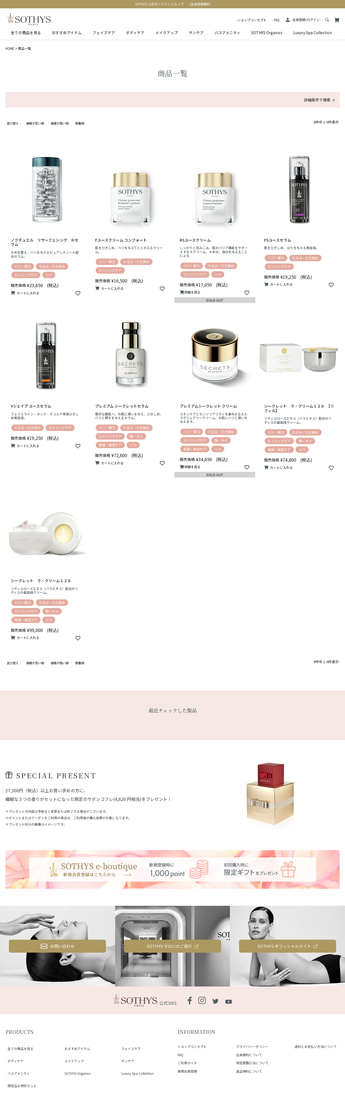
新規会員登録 (187, 1071)
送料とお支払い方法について (316, 1046)
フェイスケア (103, 32)
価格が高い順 (59, 123)
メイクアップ (166, 32)
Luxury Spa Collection (312, 32)
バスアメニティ (227, 32)
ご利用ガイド (187, 1062)
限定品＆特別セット (19, 1065)
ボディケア (135, 32)
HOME (9, 48)
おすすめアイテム (67, 32)
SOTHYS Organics (266, 32)
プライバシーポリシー (252, 1046)
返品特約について (249, 1071)
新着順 (79, 123)
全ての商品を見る (26, 32)
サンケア (196, 32)
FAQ (277, 19)
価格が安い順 (35, 123)
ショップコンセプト (252, 19)
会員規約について (249, 1054)
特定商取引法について (252, 1062)
